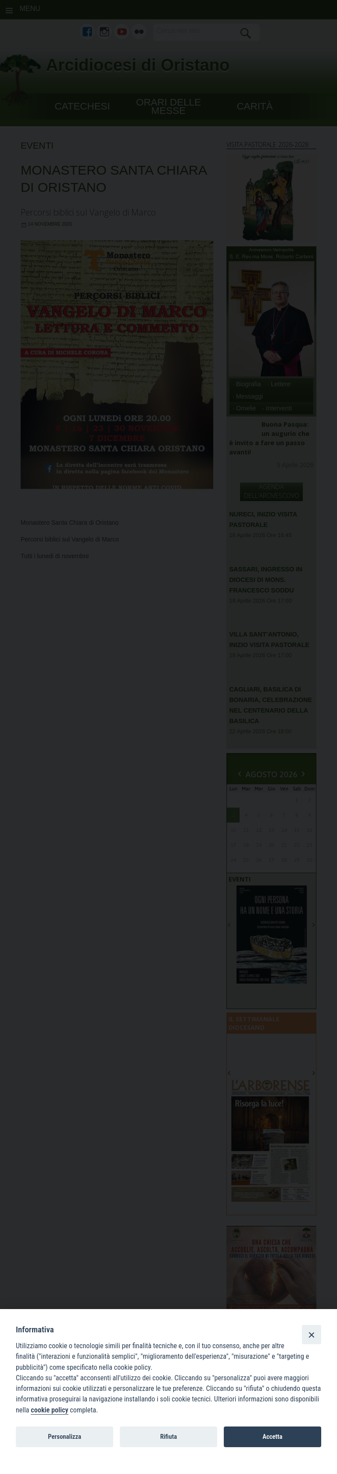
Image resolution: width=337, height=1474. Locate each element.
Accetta (272, 1437)
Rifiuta (168, 1437)
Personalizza (64, 1437)
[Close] (311, 1334)
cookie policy (49, 1410)
